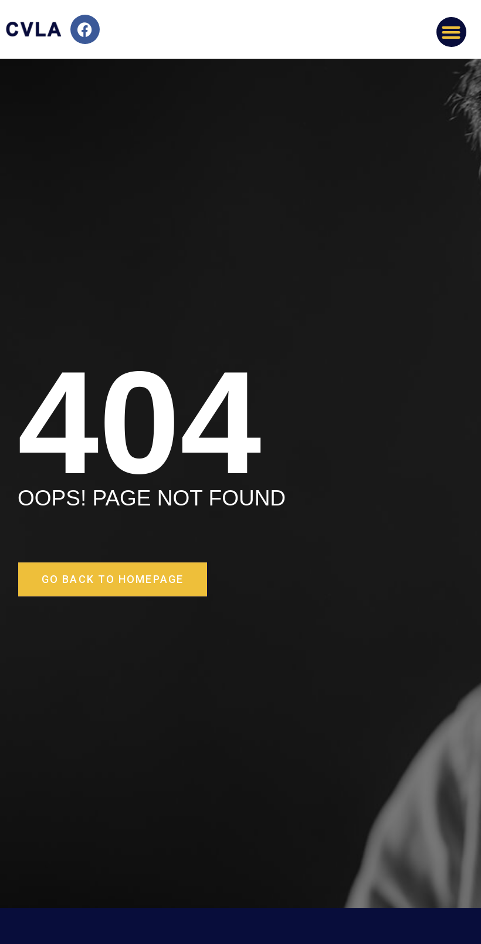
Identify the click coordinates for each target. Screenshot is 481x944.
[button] (451, 32)
